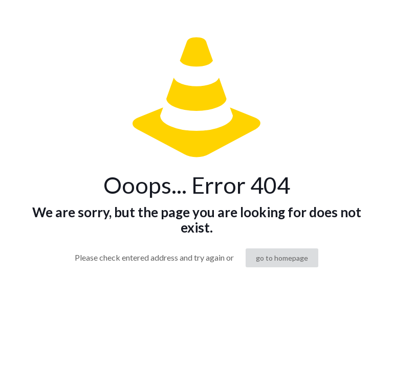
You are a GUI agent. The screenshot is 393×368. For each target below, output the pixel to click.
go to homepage (282, 258)
